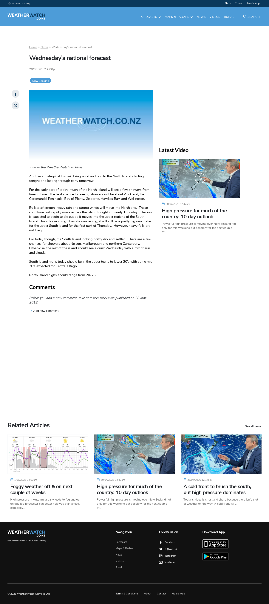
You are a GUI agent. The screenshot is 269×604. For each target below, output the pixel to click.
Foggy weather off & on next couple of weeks (41, 490)
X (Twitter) (168, 549)
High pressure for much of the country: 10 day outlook (194, 214)
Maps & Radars (179, 17)
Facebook (167, 542)
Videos (214, 17)
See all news (253, 426)
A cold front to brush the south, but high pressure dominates (217, 490)
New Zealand (40, 81)
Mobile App (253, 3)
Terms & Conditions (127, 593)
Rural (229, 17)
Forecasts (150, 17)
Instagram (167, 556)
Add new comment (44, 311)
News (201, 17)
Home (33, 47)
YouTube (166, 562)
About (228, 3)
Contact (239, 3)
